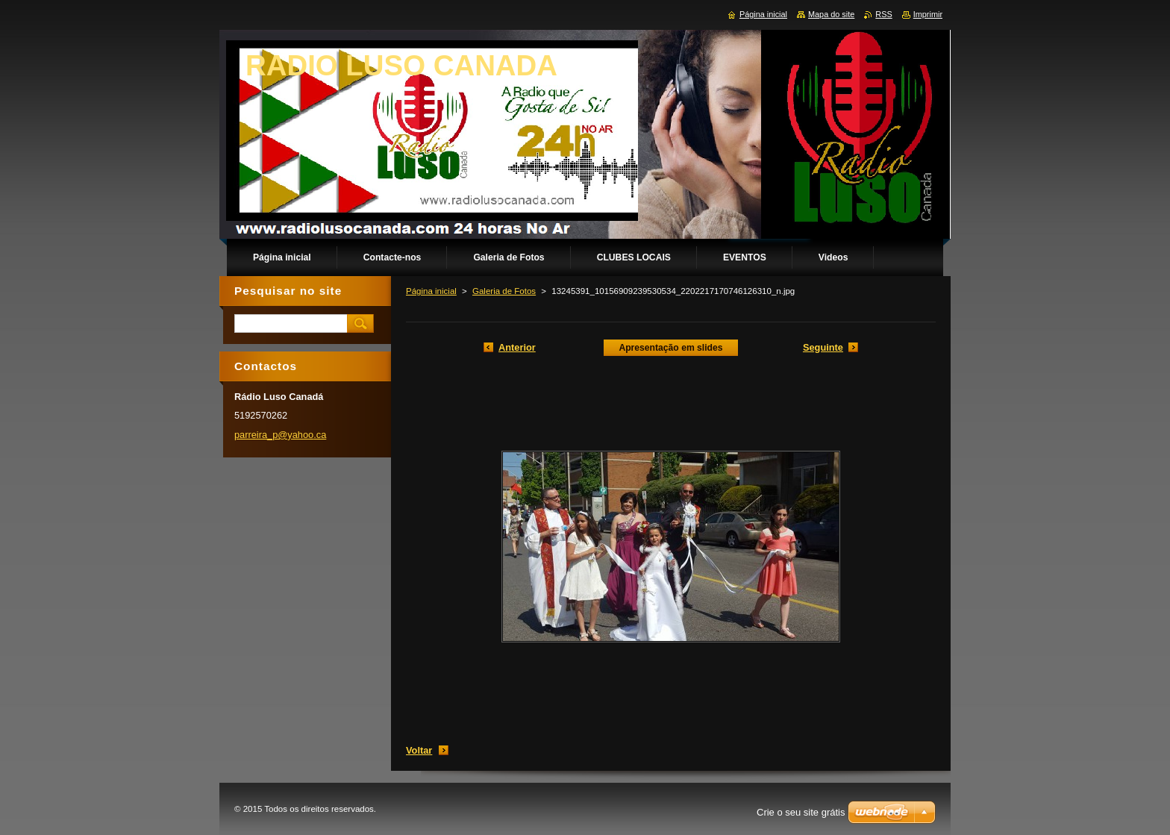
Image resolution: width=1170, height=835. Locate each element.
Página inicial (431, 291)
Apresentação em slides (670, 348)
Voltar (419, 750)
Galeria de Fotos (504, 291)
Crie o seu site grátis (801, 812)
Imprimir (927, 14)
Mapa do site (831, 14)
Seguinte (823, 347)
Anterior (517, 347)
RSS (883, 14)
